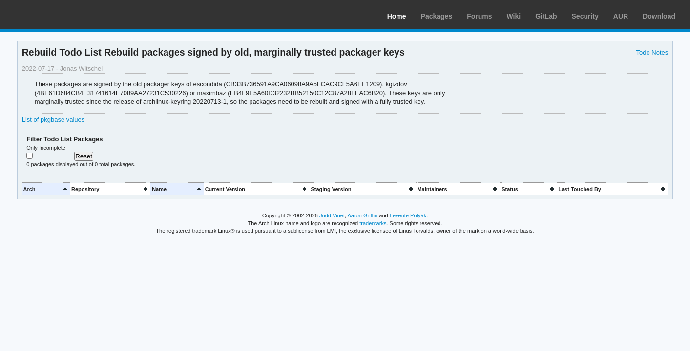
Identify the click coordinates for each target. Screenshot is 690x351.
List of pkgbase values (53, 119)
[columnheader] (46, 189)
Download (659, 16)
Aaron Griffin (362, 215)
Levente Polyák (408, 215)
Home (396, 16)
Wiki (514, 16)
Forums (479, 16)
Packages (437, 16)
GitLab (546, 16)
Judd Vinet (332, 215)
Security (585, 16)
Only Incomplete (45, 148)
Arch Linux (53, 14)
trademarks (372, 223)
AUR (620, 16)
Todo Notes (652, 52)
